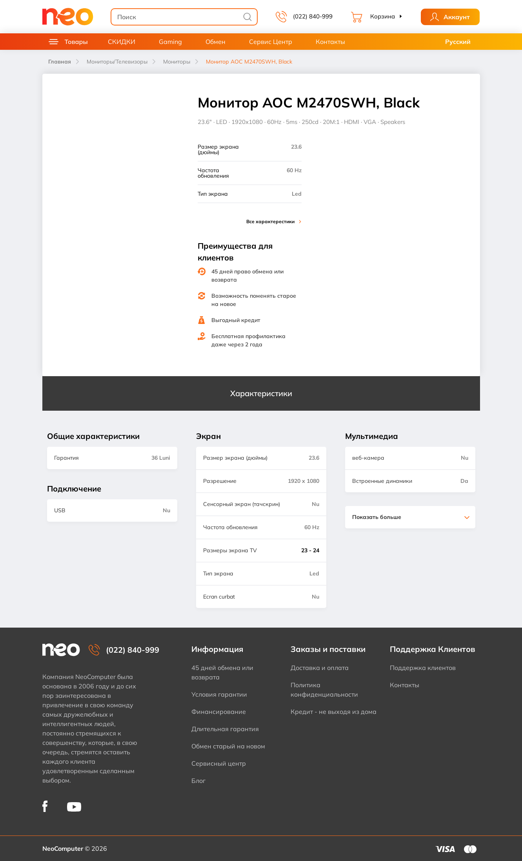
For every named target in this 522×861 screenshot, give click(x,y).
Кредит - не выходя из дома (333, 711)
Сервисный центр (218, 763)
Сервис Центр (270, 42)
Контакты (330, 42)
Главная (59, 61)
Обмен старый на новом (228, 746)
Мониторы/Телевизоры (117, 61)
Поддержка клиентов (423, 668)
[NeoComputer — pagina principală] (61, 649)
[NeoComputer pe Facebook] (44, 806)
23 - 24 (310, 550)
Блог (198, 781)
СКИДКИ (121, 42)
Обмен (216, 42)
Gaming (170, 42)
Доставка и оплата (320, 668)
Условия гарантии (219, 694)
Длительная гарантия (225, 729)
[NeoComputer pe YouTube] (74, 806)
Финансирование (218, 711)
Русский (458, 42)
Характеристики (261, 393)
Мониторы (176, 61)
